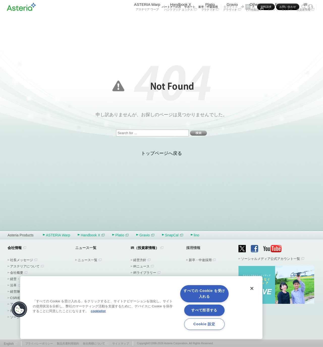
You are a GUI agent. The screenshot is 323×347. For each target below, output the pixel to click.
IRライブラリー (144, 273)
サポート (189, 6)
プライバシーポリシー (39, 343)
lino (196, 235)
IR (306, 19)
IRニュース (141, 266)
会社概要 (16, 273)
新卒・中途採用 (208, 6)
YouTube (272, 248)
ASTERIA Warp (147, 19)
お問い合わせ (287, 6)
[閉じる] (251, 288)
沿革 (13, 285)
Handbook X (180, 19)
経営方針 (139, 260)
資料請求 (266, 6)
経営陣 (15, 291)
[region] (141, 307)
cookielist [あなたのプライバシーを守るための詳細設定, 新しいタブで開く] (98, 311)
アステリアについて (25, 266)
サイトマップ (120, 343)
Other (254, 19)
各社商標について (94, 343)
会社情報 (15, 248)
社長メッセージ (21, 260)
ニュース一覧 (87, 260)
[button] (19, 309)
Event (279, 19)
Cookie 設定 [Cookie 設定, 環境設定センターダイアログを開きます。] (204, 324)
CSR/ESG (17, 298)
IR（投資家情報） (145, 248)
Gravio (232, 19)
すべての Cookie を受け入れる (204, 294)
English (9, 343)
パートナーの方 (171, 6)
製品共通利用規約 (68, 343)
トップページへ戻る (161, 153)
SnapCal (174, 235)
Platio (210, 19)
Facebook (254, 248)
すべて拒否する (204, 310)
